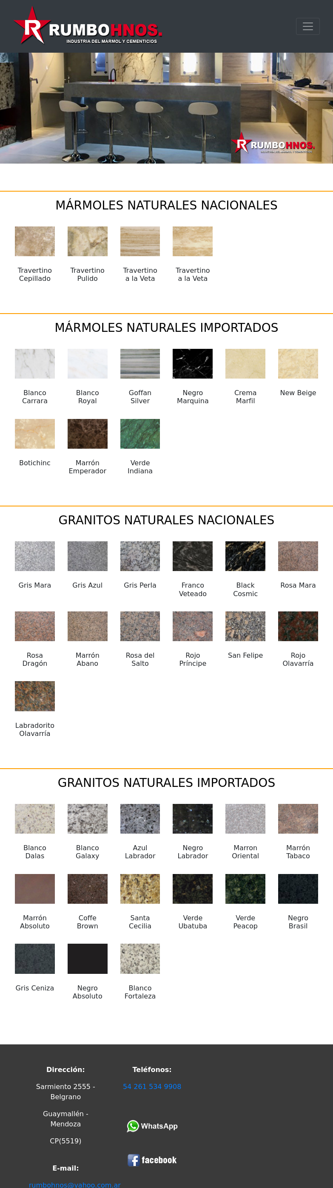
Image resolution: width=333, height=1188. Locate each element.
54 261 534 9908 (152, 1087)
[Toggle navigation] (308, 26)
